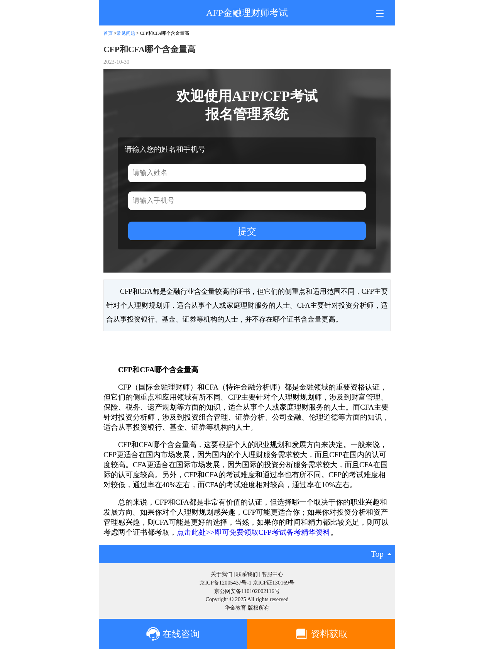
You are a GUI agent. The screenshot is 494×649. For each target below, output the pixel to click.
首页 (108, 33)
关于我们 (221, 574)
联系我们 (247, 574)
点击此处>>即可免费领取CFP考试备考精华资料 (253, 532)
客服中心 (272, 574)
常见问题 (126, 33)
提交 (247, 231)
